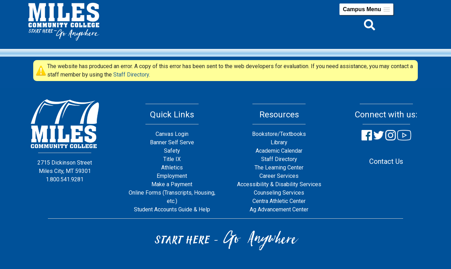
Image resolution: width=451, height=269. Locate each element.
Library (279, 142)
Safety (172, 150)
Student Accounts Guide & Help (172, 209)
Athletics (172, 167)
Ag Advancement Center (279, 209)
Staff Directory (131, 74)
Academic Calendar (279, 150)
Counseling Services (279, 192)
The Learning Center (279, 167)
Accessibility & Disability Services (279, 184)
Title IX (172, 159)
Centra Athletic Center (279, 201)
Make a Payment (171, 184)
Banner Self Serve (172, 142)
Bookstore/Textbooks (279, 134)
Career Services (279, 176)
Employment (172, 176)
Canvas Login (172, 134)
